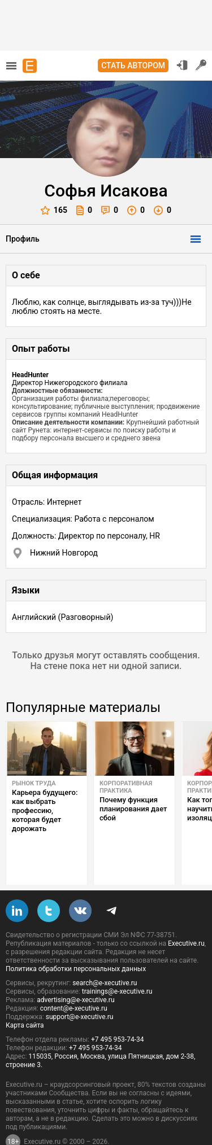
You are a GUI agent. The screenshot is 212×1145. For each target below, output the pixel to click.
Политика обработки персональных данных (76, 942)
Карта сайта (25, 999)
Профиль (23, 238)
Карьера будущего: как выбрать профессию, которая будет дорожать (44, 810)
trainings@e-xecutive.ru (117, 965)
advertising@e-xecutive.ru (75, 973)
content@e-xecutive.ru (73, 982)
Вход (182, 65)
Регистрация (201, 65)
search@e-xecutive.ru (104, 956)
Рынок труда (34, 783)
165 (54, 210)
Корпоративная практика (125, 787)
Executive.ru (186, 917)
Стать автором (133, 65)
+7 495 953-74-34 (117, 1013)
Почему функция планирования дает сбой (133, 809)
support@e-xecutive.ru (80, 990)
